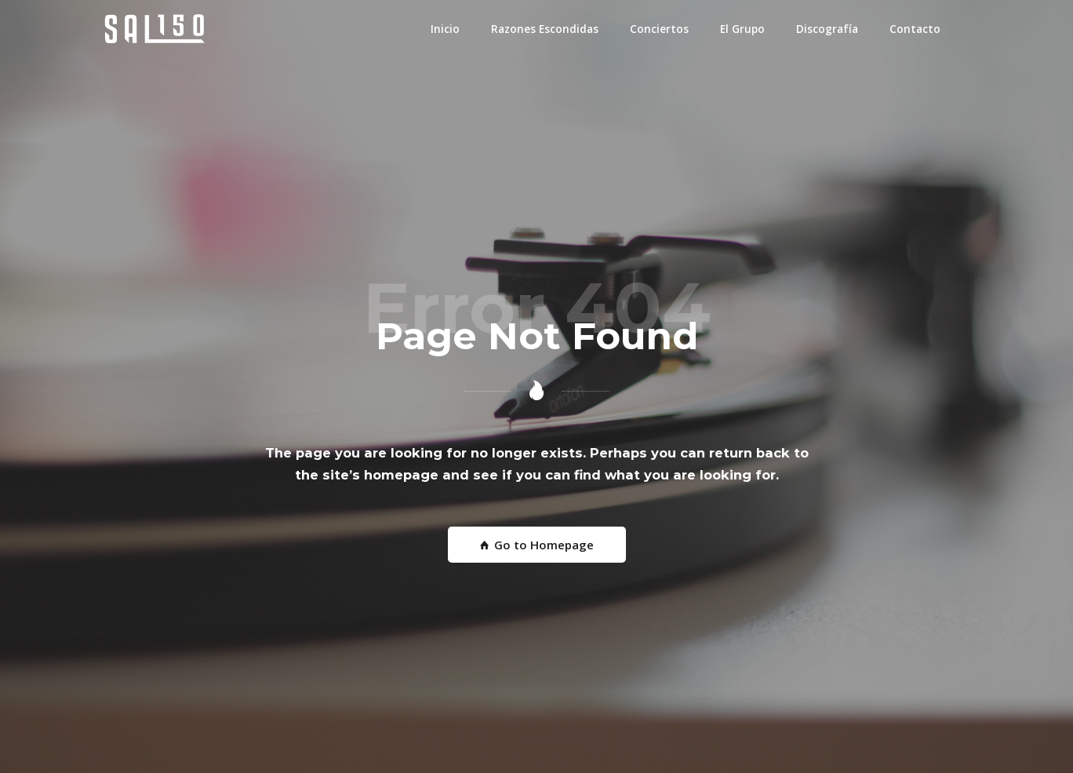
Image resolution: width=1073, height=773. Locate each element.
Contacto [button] (914, 29)
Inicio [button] (445, 29)
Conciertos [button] (659, 29)
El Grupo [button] (742, 29)
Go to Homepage (537, 544)
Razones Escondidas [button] (544, 29)
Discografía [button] (827, 29)
